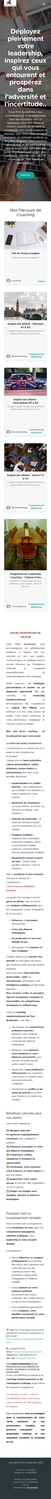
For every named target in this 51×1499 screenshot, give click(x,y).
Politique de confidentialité (25, 1473)
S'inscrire (25, 175)
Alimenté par (25, 1488)
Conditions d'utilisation (25, 1470)
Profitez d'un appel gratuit (26, 1479)
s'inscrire (25, 1485)
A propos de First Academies (25, 1482)
